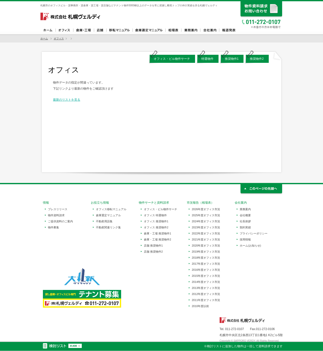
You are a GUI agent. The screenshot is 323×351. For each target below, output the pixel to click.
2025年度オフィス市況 (206, 215)
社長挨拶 (245, 221)
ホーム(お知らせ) (250, 245)
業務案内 (191, 30)
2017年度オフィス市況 (206, 263)
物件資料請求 (56, 215)
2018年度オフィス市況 (206, 257)
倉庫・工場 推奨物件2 (157, 239)
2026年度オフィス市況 (206, 209)
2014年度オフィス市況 (206, 281)
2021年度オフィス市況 (206, 239)
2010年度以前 (200, 306)
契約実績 (245, 227)
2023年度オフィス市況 (206, 227)
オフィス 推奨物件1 (156, 221)
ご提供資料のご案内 (60, 221)
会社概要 (245, 215)
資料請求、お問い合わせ (261, 9)
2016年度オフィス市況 (206, 269)
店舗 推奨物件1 (153, 245)
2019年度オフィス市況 (206, 251)
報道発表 (228, 30)
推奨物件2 (257, 59)
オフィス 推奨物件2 (156, 227)
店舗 (100, 30)
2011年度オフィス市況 (206, 300)
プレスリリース (57, 209)
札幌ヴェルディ (70, 16)
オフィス (64, 30)
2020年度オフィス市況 (206, 245)
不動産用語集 (104, 221)
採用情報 (245, 239)
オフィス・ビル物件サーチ (172, 59)
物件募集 (53, 227)
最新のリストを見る (66, 99)
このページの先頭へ (261, 189)
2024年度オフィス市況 (206, 221)
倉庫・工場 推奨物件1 (157, 233)
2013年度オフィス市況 (206, 287)
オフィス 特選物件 (155, 215)
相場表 (173, 30)
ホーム (48, 30)
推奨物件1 (232, 59)
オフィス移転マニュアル (119, 30)
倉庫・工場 (83, 30)
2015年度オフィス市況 (206, 275)
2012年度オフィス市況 (206, 293)
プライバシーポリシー (253, 233)
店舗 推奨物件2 (153, 251)
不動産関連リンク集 (108, 227)
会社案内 (210, 30)
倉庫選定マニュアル (149, 30)
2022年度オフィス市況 (206, 233)
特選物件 (207, 59)
